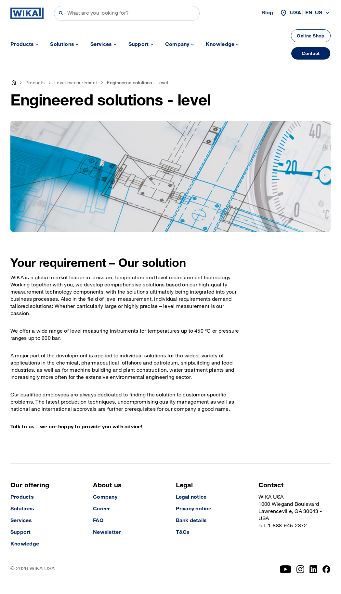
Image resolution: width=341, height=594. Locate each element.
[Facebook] (326, 569)
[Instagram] (300, 569)
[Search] (127, 13)
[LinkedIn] (313, 569)
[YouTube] (285, 569)
